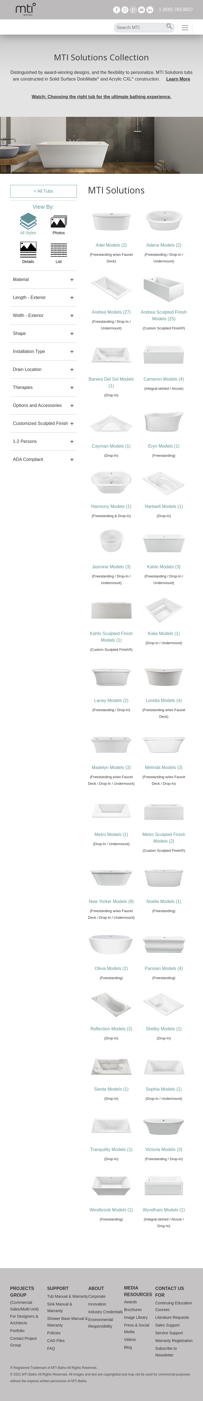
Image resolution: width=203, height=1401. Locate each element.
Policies (53, 1333)
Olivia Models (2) (111, 968)
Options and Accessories (37, 405)
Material (21, 279)
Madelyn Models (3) (111, 767)
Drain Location (27, 369)
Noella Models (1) (163, 901)
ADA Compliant (28, 459)
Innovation (97, 1304)
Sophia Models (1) (164, 1089)
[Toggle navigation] (185, 27)
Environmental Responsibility (100, 1322)
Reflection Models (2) (111, 1028)
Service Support (169, 1333)
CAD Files (56, 1340)
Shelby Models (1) (164, 1028)
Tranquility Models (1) (111, 1149)
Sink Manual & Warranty (59, 1307)
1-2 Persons (25, 441)
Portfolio (17, 1330)
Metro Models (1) (111, 834)
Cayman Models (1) (111, 446)
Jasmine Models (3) (111, 566)
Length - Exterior (29, 297)
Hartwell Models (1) (164, 506)
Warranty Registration (174, 1340)
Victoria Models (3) (163, 1149)
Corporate (96, 1296)
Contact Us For (169, 1291)
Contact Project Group (23, 1341)
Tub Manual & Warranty (67, 1296)
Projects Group (22, 1291)
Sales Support (167, 1325)
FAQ (51, 1348)
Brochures (133, 1309)
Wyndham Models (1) (164, 1210)
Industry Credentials (105, 1312)
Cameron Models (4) (164, 379)
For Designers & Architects (24, 1319)
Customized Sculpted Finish (40, 423)
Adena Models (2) (163, 245)
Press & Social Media (136, 1328)
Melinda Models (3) (164, 767)
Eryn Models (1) (163, 446)
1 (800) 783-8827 (176, 9)
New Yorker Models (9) (111, 901)
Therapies (23, 387)
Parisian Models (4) (164, 968)
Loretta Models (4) (164, 700)
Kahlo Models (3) (164, 566)
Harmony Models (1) (111, 506)
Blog (128, 1347)
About (96, 1288)
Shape (19, 333)
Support (57, 1288)
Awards (130, 1302)
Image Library (136, 1317)
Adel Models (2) (111, 245)
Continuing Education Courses (173, 1306)
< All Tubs (43, 191)
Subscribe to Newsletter (166, 1351)
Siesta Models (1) (111, 1089)
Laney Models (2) (111, 700)
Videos (130, 1339)
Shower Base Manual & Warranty (67, 1321)
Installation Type (29, 351)
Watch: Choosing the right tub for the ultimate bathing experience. (101, 96)
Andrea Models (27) (111, 312)
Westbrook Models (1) (111, 1210)
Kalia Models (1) (164, 633)
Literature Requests (172, 1317)
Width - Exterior (28, 315)
